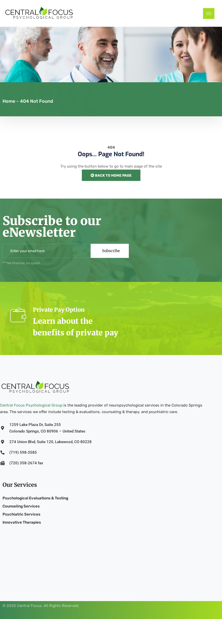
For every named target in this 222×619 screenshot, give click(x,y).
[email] (47, 251)
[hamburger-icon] (208, 13)
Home (9, 101)
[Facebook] (215, 598)
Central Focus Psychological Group (31, 405)
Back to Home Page (111, 175)
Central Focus (29, 602)
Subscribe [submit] (111, 250)
